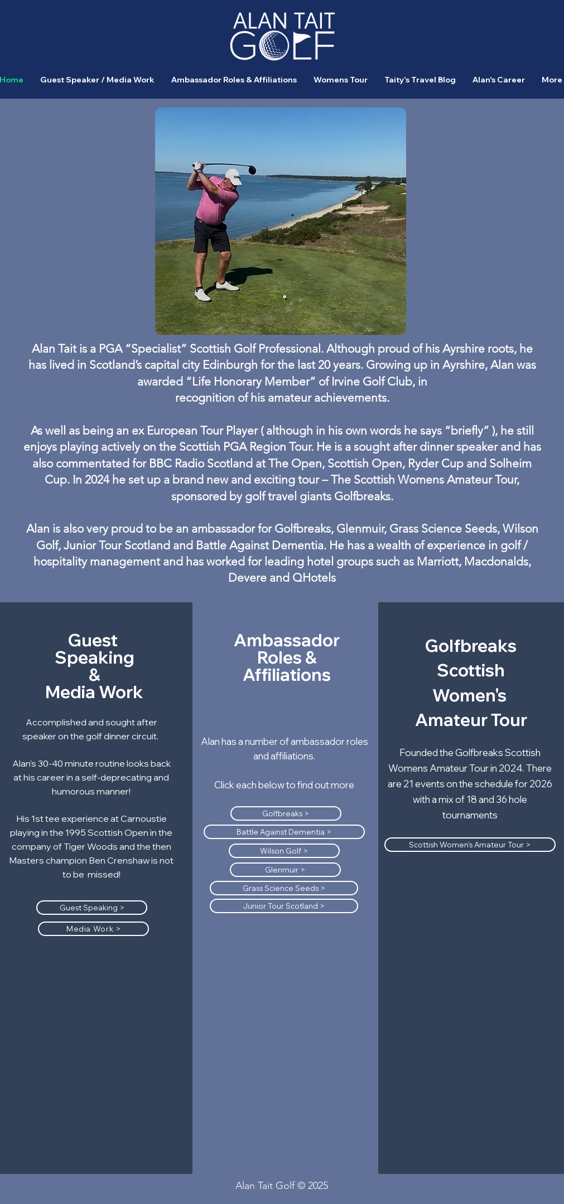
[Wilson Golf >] (284, 851)
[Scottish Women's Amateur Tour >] (470, 844)
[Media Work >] (93, 929)
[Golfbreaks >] (285, 813)
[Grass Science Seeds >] (284, 888)
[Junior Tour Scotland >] (284, 906)
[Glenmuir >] (285, 869)
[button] (234, 80)
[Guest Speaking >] (91, 907)
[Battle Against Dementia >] (284, 832)
